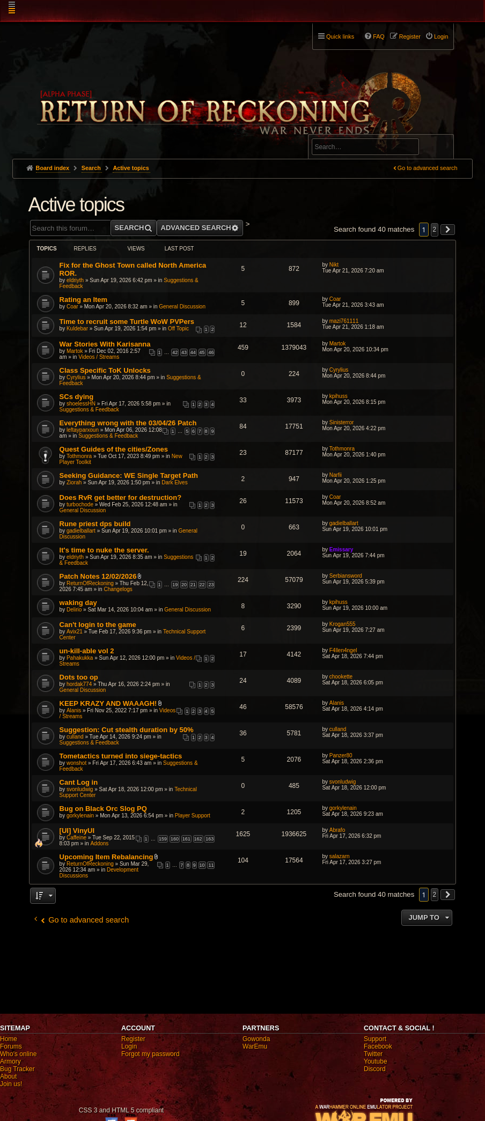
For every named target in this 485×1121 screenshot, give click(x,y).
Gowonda (256, 1039)
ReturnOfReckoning (90, 583)
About (8, 1076)
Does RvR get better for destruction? (121, 497)
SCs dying (77, 397)
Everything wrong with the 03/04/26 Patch (128, 423)
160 (175, 839)
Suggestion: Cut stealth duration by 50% (127, 730)
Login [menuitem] (441, 36)
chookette (340, 677)
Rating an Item (84, 300)
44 (193, 352)
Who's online (18, 1054)
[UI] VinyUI (77, 831)
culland (75, 737)
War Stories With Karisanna (105, 344)
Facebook (378, 1046)
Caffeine (76, 837)
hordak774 (79, 684)
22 (202, 584)
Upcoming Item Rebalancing (106, 857)
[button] (447, 229)
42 (175, 352)
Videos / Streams (98, 357)
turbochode (80, 504)
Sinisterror (341, 422)
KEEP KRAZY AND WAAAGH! (108, 703)
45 (202, 352)
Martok (75, 351)
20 (184, 584)
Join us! (11, 1084)
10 (202, 865)
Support (375, 1039)
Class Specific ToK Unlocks (105, 370)
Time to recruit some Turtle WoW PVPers (127, 322)
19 (175, 584)
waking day (78, 603)
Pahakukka (80, 658)
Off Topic (178, 328)
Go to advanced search (428, 168)
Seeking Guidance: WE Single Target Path (129, 475)
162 (198, 839)
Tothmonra (79, 456)
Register (133, 1039)
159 (163, 839)
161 (186, 839)
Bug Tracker (17, 1069)
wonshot (76, 763)
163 (209, 839)
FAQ (379, 36)
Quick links (340, 36)
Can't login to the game (98, 625)
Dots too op (79, 677)
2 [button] (435, 229)
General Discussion (182, 306)
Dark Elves (174, 482)
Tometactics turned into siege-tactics (121, 756)
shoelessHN (81, 404)
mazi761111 (343, 321)
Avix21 (75, 632)
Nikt (334, 265)
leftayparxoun (83, 430)
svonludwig (80, 789)
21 (193, 584)
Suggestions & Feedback (89, 409)
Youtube (375, 1061)
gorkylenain (80, 815)
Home (8, 1039)
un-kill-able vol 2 (87, 651)
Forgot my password (150, 1054)
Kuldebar (77, 328)
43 (184, 352)
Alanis (74, 710)
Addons (99, 843)
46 (211, 352)
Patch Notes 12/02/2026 (98, 576)
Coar (72, 306)
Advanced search (345, 129)
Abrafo (337, 830)
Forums (11, 1046)
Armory (10, 1061)
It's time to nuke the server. (104, 550)
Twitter (373, 1054)
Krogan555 (342, 624)
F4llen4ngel (343, 650)
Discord (375, 1069)
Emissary (341, 549)
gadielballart (81, 531)
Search (439, 148)
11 (211, 865)
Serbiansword (345, 576)
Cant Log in (79, 782)
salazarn (339, 856)
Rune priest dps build (95, 524)
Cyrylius (76, 377)
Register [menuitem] (410, 36)
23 (211, 584)
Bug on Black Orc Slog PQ (103, 809)
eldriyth (75, 280)
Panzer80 (340, 755)
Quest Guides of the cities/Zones (114, 449)
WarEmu (254, 1046)
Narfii (335, 475)
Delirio (74, 610)
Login (129, 1046)
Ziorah (74, 482)
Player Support (192, 815)
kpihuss (338, 396)
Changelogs (118, 589)
